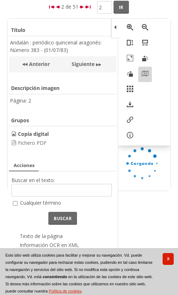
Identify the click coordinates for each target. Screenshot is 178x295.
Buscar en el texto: (33, 180)
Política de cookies (65, 291)
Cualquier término (40, 202)
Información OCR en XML (49, 245)
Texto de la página (41, 236)
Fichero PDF (32, 142)
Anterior (39, 64)
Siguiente (83, 64)
